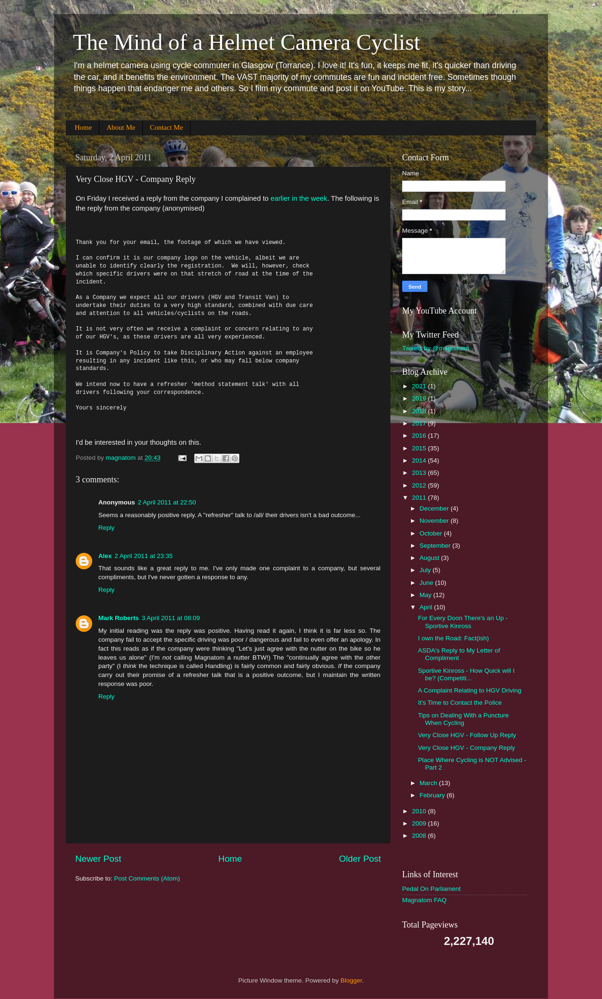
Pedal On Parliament (431, 888)
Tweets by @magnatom (435, 348)
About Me (120, 127)
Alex (105, 555)
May (426, 594)
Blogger (351, 980)
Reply (106, 527)
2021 (420, 386)
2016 (420, 435)
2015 (420, 448)
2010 (420, 811)
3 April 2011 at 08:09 (171, 617)
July (426, 570)
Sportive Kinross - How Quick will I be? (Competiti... (466, 674)
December (435, 508)
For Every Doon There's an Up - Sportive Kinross (463, 621)
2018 (420, 411)
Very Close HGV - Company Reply (466, 747)
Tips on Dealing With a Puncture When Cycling (463, 719)
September (436, 545)
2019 (420, 398)
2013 (420, 472)
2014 (420, 460)
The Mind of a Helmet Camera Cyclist (246, 42)
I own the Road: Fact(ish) (453, 638)
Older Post (360, 859)
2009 (420, 823)
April (427, 607)
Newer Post (98, 859)
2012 (420, 485)
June (427, 582)
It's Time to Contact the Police (460, 702)
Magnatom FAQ (424, 900)
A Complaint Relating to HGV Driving (470, 690)
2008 (420, 835)
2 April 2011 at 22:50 (167, 502)
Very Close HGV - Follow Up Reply (467, 735)
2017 (420, 423)
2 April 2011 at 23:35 (144, 555)
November (435, 520)
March (429, 783)
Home (83, 127)
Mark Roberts (118, 617)
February (433, 795)
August (430, 557)
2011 (420, 497)
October (432, 533)
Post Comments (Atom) (147, 878)
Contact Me (166, 127)
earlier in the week (298, 198)
